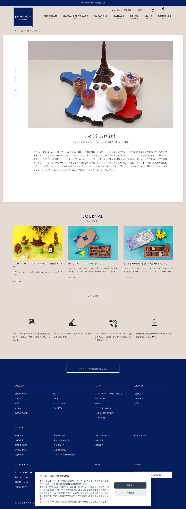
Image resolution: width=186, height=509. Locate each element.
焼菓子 (17, 403)
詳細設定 (130, 493)
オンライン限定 (59, 403)
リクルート (138, 399)
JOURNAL (25, 31)
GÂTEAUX (118, 17)
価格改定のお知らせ (98, 3)
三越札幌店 (19, 436)
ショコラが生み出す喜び (104, 413)
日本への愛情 (99, 418)
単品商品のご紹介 (21, 413)
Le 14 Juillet (36, 31)
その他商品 (57, 408)
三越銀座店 (19, 455)
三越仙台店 (19, 440)
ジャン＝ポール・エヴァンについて (108, 394)
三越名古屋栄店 (60, 450)
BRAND (148, 17)
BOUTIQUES (164, 17)
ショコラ (18, 399)
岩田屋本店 (98, 445)
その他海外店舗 (140, 436)
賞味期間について (21, 482)
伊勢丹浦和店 (59, 445)
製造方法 (97, 403)
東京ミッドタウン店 (61, 440)
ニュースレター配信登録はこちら (93, 368)
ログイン (141, 10)
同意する (130, 485)
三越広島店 (98, 440)
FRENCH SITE (151, 475)
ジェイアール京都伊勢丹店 (64, 455)
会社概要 (137, 394)
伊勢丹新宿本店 (21, 445)
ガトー (55, 399)
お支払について (21, 487)
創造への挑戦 (99, 399)
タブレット (57, 394)
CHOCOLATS (50, 17)
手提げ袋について (21, 477)
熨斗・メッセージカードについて (28, 473)
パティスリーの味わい (103, 408)
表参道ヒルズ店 (60, 436)
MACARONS (101, 17)
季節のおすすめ (21, 394)
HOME (15, 31)
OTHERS (134, 17)
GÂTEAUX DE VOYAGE (75, 17)
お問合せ (137, 403)
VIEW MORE (93, 296)
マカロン (18, 408)
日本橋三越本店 (21, 450)
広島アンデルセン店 (102, 436)
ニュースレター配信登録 (121, 10)
